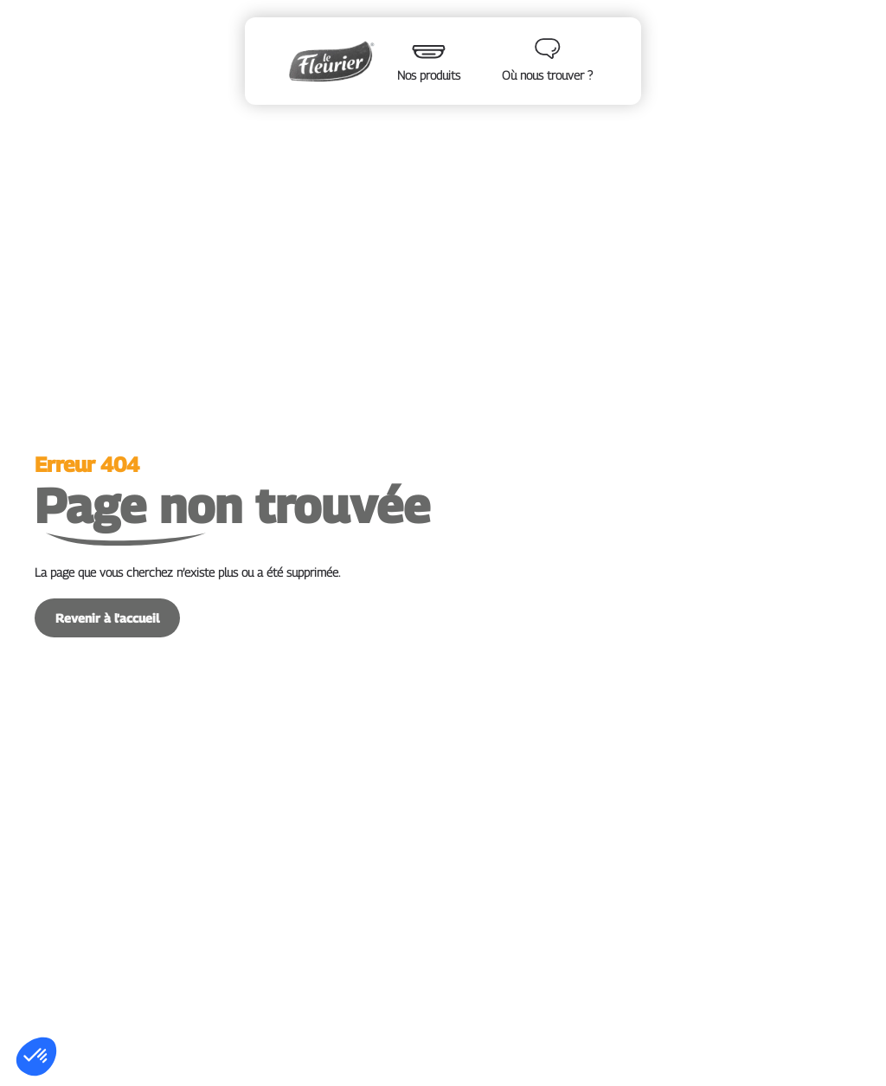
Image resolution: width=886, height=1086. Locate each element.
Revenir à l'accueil (107, 618)
